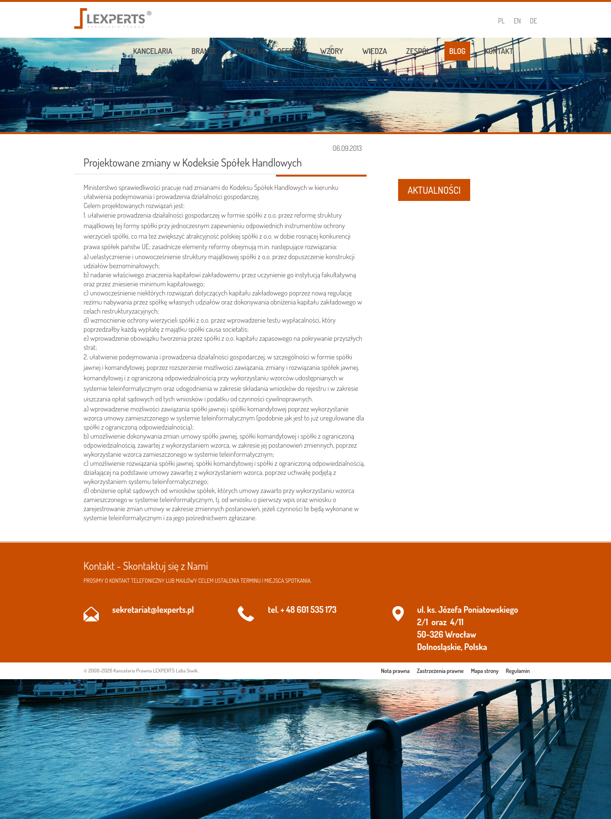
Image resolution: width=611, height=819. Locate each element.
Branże (204, 51)
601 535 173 (317, 609)
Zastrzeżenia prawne (440, 670)
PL (501, 21)
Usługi (247, 51)
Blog (457, 51)
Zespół (418, 51)
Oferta (289, 51)
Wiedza (374, 51)
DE (533, 21)
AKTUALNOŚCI (434, 190)
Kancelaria (152, 51)
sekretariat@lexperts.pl (153, 609)
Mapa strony (485, 670)
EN (517, 21)
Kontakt (499, 51)
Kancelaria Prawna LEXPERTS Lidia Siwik (156, 670)
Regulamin (518, 670)
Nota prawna (395, 670)
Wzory (331, 51)
